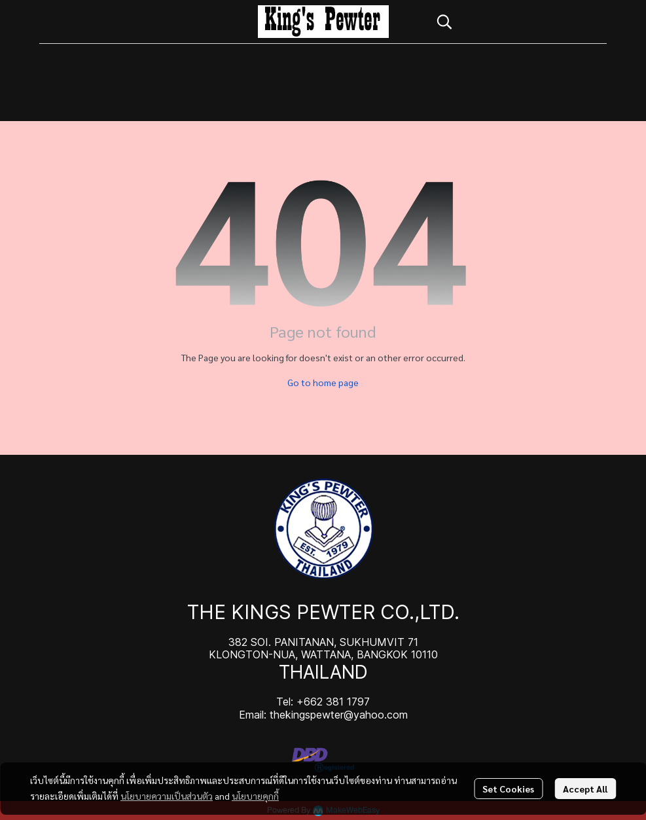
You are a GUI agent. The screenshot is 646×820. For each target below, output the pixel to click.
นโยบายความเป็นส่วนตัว (166, 796)
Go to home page (323, 382)
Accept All (585, 788)
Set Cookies (508, 788)
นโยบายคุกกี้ (255, 796)
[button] (515, 21)
